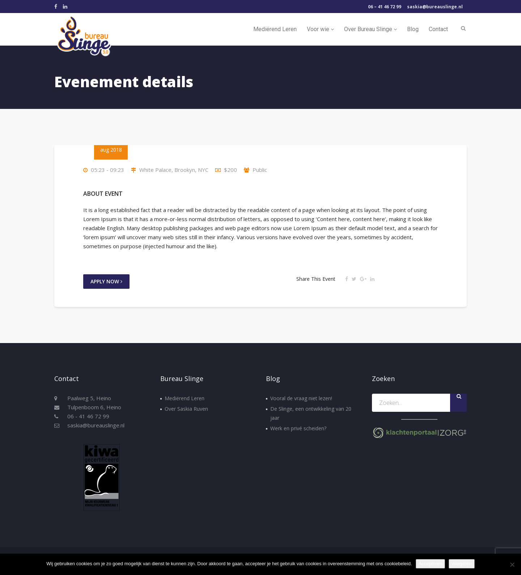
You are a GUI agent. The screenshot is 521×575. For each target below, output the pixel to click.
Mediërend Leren (275, 29)
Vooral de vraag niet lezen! (301, 398)
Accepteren (430, 563)
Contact (438, 29)
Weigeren (461, 563)
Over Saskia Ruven (186, 408)
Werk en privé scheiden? (298, 428)
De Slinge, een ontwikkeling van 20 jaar (310, 413)
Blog (413, 29)
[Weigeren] (512, 564)
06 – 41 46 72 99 (384, 7)
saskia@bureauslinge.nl (435, 7)
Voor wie (320, 29)
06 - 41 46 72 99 (88, 416)
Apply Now (106, 281)
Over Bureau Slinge (370, 29)
